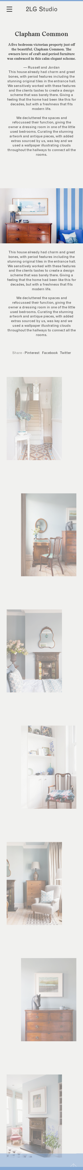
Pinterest (32, 353)
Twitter (65, 353)
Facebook (50, 353)
